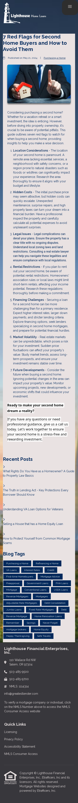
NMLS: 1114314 (19, 686)
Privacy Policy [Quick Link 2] (13, 739)
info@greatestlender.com (21, 693)
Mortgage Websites (33, 786)
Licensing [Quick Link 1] (10, 732)
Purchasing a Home (55, 57)
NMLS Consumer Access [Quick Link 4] (21, 754)
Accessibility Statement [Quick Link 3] (19, 746)
